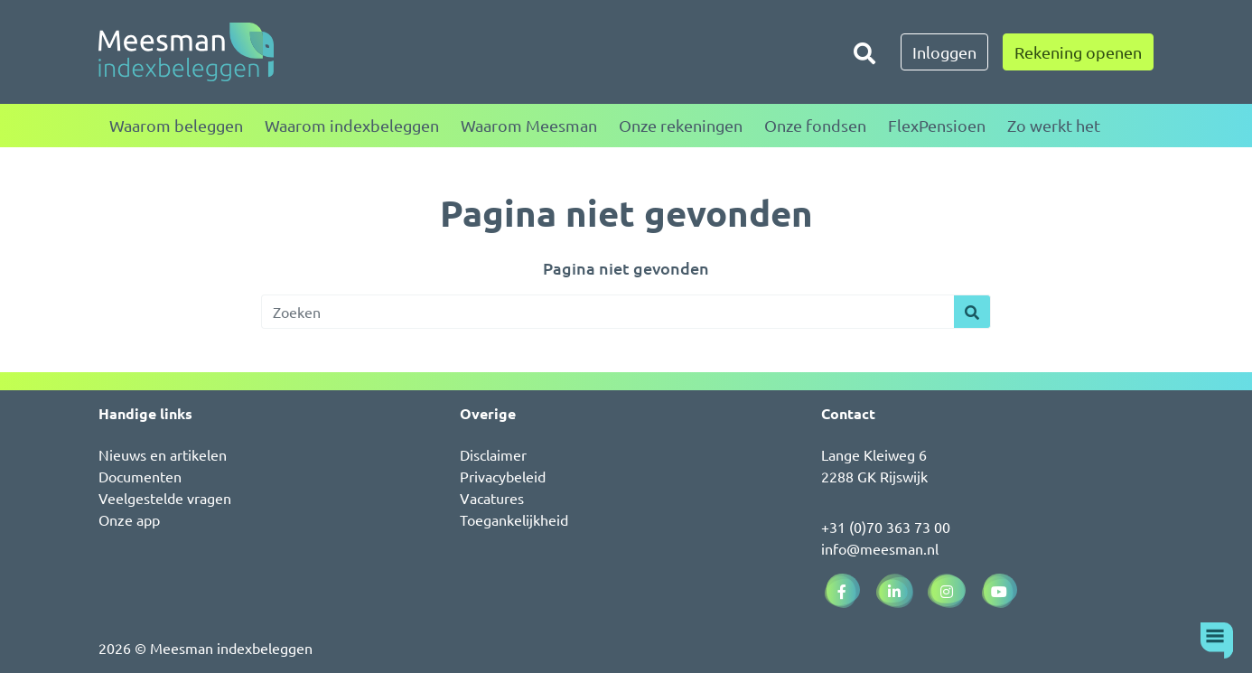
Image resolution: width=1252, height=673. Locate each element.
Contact (848, 413)
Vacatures (492, 498)
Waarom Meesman (529, 125)
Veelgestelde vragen (164, 498)
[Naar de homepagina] (186, 52)
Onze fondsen (815, 125)
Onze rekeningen (681, 125)
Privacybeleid (503, 476)
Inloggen (944, 51)
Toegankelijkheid (514, 519)
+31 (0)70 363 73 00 (885, 527)
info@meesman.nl (880, 548)
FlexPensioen (937, 125)
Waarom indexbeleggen (352, 125)
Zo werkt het (1053, 125)
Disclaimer (493, 454)
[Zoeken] (864, 52)
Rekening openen (1078, 51)
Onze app (129, 519)
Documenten (140, 476)
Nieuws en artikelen (162, 454)
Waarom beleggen (176, 125)
